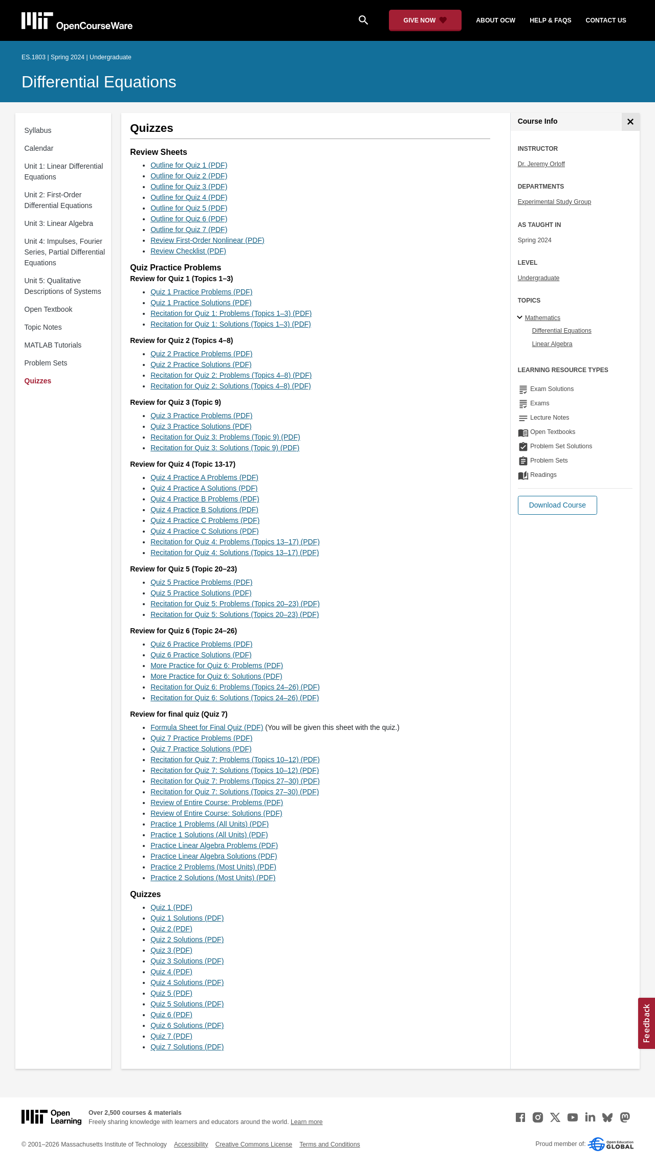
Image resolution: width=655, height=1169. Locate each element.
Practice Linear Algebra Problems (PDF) (214, 845)
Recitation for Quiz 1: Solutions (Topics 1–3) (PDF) (230, 324)
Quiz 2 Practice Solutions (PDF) (201, 364)
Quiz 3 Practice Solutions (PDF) (201, 426)
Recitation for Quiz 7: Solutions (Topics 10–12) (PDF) (234, 770)
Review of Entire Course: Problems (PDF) (216, 802)
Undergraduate (539, 278)
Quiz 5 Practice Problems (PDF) (201, 582)
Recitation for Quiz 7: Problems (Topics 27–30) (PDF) (235, 781)
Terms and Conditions (329, 1144)
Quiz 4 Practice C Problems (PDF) (204, 520)
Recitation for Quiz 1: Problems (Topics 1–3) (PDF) (231, 313)
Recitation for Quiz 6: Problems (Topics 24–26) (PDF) (235, 687)
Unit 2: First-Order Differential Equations (59, 200)
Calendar (39, 148)
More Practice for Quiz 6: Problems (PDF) (216, 665)
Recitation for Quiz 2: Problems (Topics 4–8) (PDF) (231, 375)
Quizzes (38, 381)
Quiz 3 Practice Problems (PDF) (201, 415)
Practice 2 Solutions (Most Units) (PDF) (212, 878)
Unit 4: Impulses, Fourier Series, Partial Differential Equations (65, 252)
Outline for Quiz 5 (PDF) (188, 208)
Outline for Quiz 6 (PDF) (188, 219)
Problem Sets (46, 363)
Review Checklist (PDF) (188, 251)
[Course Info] (631, 122)
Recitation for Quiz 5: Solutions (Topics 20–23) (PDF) (234, 614)
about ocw (495, 20)
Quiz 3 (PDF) (171, 950)
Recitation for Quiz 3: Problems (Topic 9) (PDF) (225, 437)
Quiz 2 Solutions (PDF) (187, 939)
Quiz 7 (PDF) (171, 1036)
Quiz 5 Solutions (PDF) (187, 1004)
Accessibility (191, 1144)
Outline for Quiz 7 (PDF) (188, 229)
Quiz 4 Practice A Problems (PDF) (204, 477)
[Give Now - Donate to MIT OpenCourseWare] (425, 20)
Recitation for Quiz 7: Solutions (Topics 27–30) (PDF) (234, 792)
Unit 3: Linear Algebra (59, 223)
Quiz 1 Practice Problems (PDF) (201, 292)
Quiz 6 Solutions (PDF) (187, 1025)
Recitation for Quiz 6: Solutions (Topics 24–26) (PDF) (234, 698)
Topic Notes (43, 327)
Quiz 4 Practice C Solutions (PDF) (204, 531)
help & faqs (550, 20)
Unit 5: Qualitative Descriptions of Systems (63, 286)
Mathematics (542, 318)
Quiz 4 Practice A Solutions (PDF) (203, 488)
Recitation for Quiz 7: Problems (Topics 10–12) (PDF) (235, 759)
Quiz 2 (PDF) (171, 929)
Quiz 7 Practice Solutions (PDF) (201, 749)
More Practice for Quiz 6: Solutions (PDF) (216, 676)
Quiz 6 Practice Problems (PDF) (201, 644)
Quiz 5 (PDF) (171, 993)
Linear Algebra (552, 344)
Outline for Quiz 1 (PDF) (188, 165)
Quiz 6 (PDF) (171, 1015)
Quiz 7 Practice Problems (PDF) (201, 738)
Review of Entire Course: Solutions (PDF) (216, 813)
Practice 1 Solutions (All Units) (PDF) (209, 835)
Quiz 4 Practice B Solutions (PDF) (204, 510)
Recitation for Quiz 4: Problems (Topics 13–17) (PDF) (235, 542)
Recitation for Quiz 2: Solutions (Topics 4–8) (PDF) (230, 386)
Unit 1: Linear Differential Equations (64, 171)
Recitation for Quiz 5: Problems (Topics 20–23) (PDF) (235, 604)
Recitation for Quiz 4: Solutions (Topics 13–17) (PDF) (234, 552)
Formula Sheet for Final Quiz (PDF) (206, 727)
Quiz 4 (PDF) (171, 972)
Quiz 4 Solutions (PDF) (187, 982)
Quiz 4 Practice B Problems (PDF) (204, 499)
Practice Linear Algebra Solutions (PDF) (213, 856)
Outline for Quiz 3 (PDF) (188, 186)
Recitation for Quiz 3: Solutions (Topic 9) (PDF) (224, 448)
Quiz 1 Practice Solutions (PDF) (201, 303)
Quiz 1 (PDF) (171, 907)
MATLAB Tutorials (53, 345)
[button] (557, 505)
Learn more (307, 1122)
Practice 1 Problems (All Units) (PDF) (209, 824)
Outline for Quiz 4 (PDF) (188, 197)
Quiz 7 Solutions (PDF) (187, 1047)
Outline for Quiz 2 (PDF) (188, 176)
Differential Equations (99, 82)
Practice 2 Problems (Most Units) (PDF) (213, 867)
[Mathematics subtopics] (521, 318)
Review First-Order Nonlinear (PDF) (207, 240)
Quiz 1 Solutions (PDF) (187, 918)
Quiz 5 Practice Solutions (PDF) (201, 593)
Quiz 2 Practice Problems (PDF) (201, 354)
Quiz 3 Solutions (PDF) (187, 961)
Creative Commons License (253, 1144)
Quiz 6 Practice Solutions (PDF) (201, 655)
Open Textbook (49, 309)
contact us (606, 20)
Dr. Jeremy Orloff (541, 164)
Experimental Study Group (555, 201)
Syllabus (38, 130)
